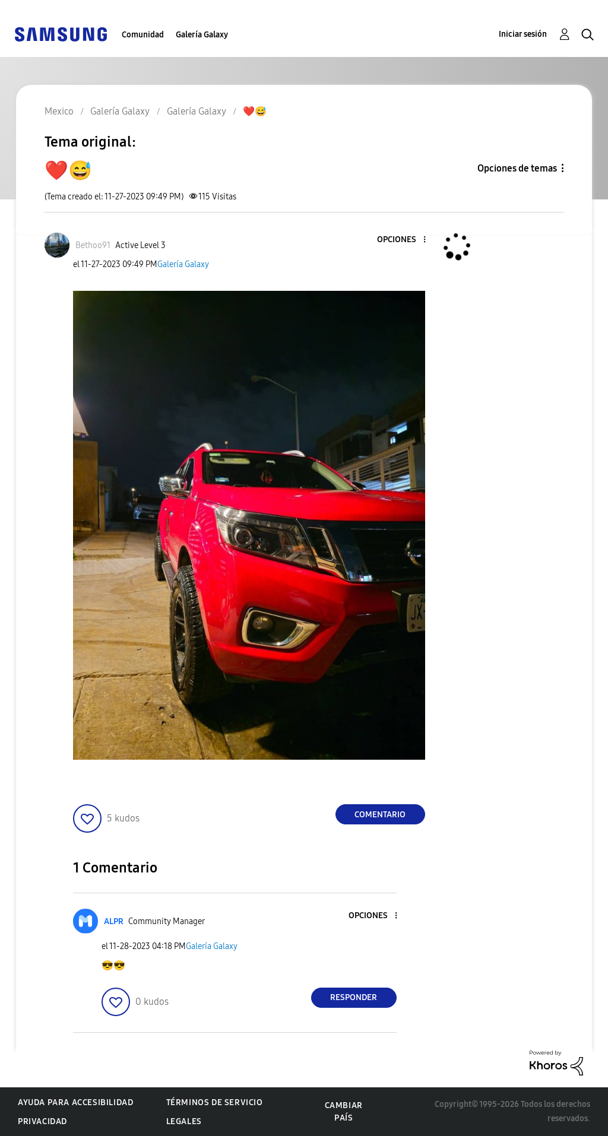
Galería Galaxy (202, 35)
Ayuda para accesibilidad (75, 1102)
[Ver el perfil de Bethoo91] (92, 245)
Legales (184, 1121)
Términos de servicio (214, 1102)
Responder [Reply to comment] (353, 997)
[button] (404, 240)
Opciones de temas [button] (517, 168)
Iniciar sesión (523, 34)
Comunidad (143, 35)
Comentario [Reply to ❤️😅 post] (380, 815)
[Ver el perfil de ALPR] (114, 921)
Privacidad (42, 1121)
